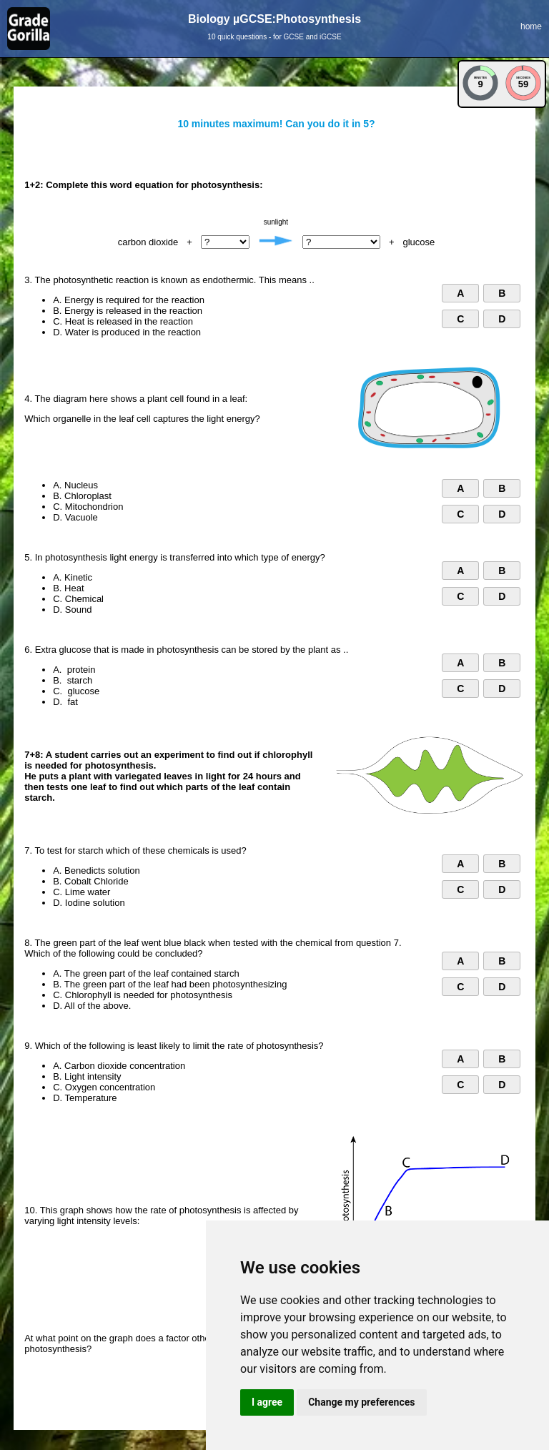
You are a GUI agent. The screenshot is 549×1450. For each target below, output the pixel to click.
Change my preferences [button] (361, 1402)
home (531, 26)
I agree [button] (267, 1402)
